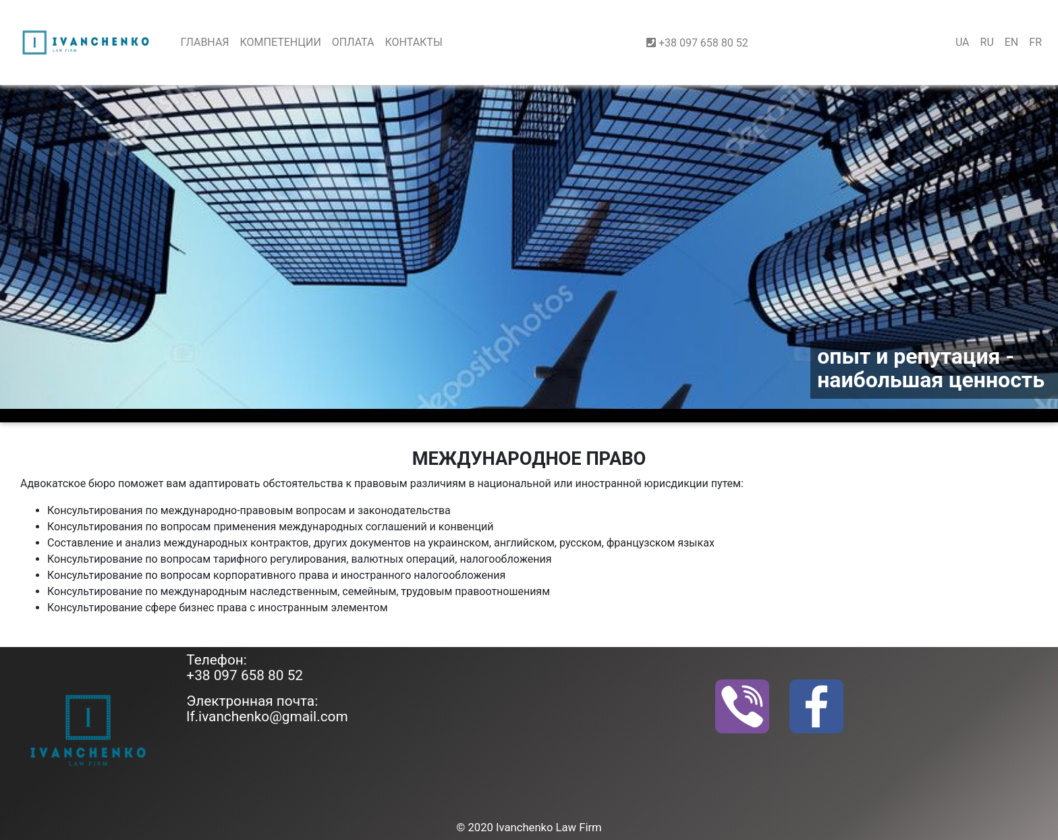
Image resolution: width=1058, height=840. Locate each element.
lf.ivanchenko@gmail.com (266, 716)
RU (987, 42)
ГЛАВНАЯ (204, 42)
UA (962, 42)
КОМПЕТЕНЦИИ (280, 42)
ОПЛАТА (353, 42)
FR (1035, 42)
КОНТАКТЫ (413, 42)
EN (1012, 42)
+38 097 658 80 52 (244, 675)
